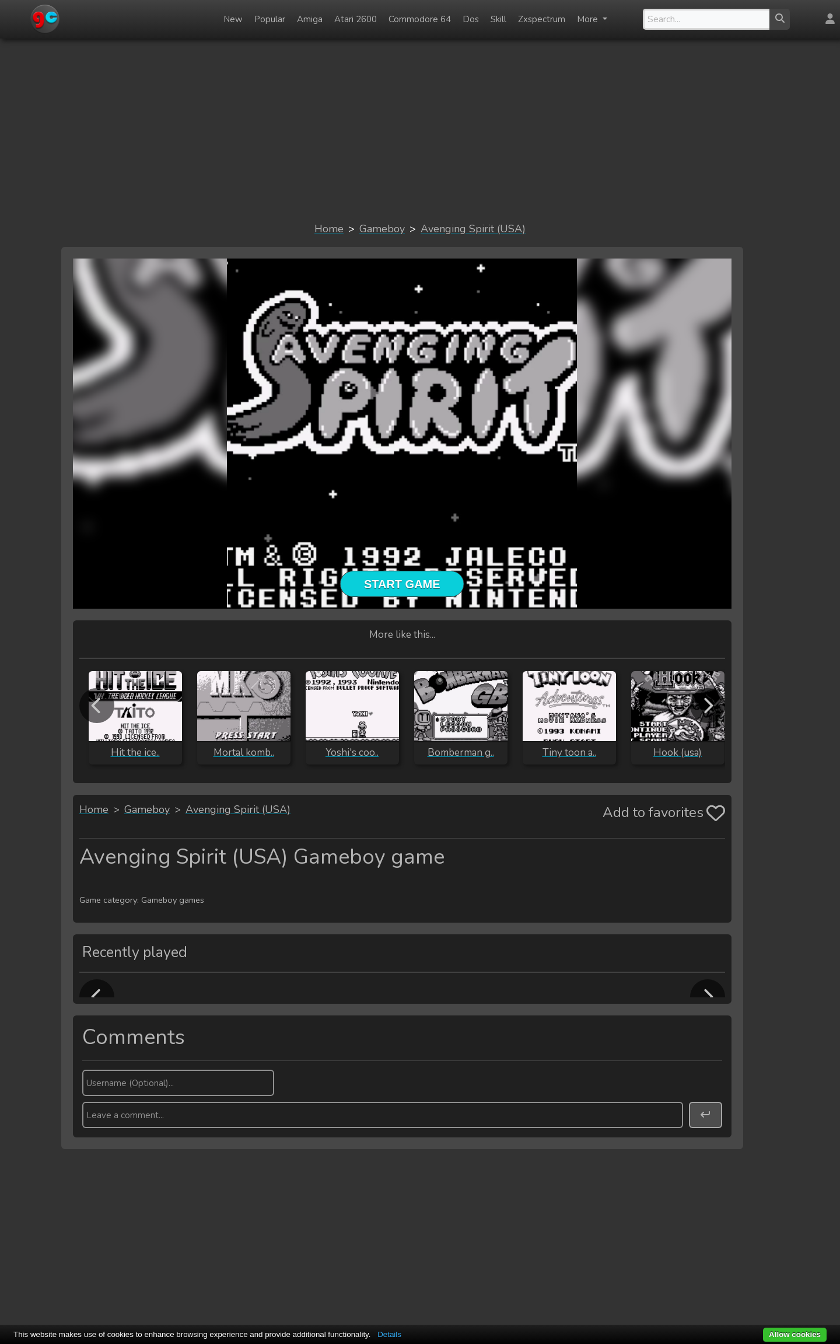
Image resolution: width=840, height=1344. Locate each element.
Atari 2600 (355, 19)
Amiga (310, 19)
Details (389, 1334)
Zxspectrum (541, 19)
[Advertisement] (420, 129)
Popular (269, 19)
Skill (498, 19)
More (588, 19)
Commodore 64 (419, 19)
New (233, 19)
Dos (471, 19)
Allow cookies (795, 1334)
